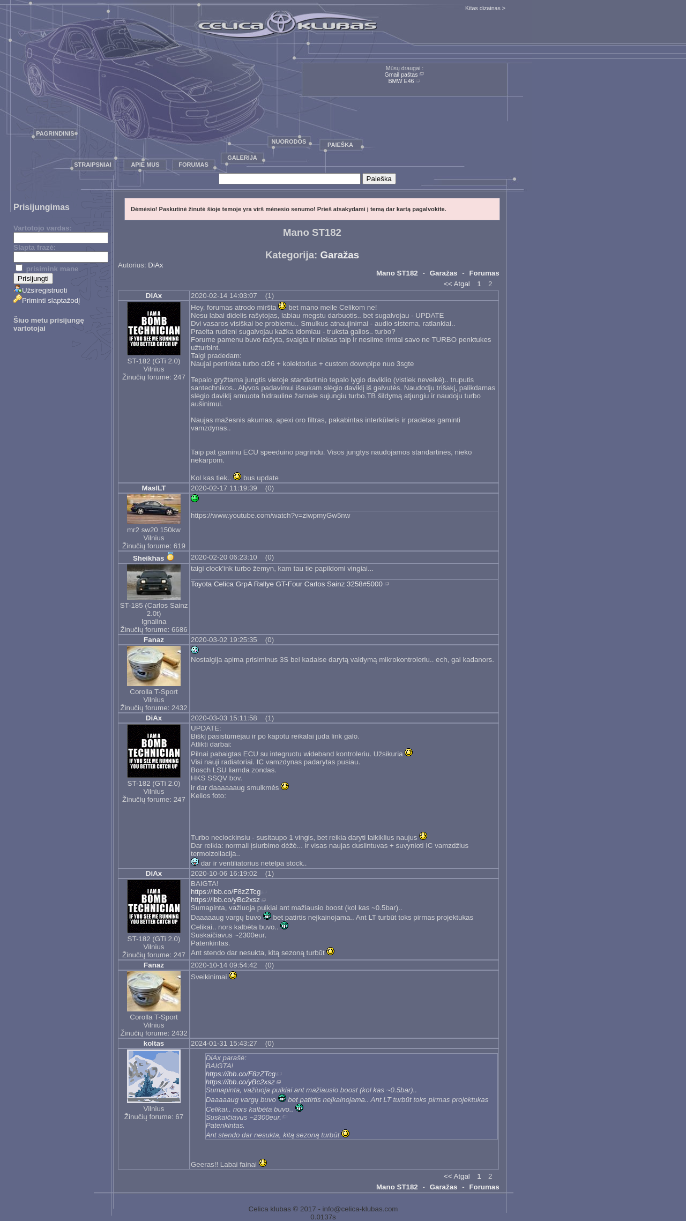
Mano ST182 (397, 273)
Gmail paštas (400, 74)
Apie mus (145, 164)
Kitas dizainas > (485, 8)
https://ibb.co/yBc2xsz (225, 900)
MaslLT (154, 488)
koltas (154, 1043)
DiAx (155, 265)
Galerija (242, 157)
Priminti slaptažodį (46, 300)
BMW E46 (401, 81)
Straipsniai (92, 164)
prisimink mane (47, 269)
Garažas (340, 254)
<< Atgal (457, 284)
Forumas (193, 164)
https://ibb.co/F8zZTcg (225, 892)
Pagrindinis (55, 133)
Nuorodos (289, 141)
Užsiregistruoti (40, 290)
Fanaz (154, 640)
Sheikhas (149, 558)
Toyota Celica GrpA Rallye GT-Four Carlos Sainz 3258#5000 (287, 584)
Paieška (340, 145)
